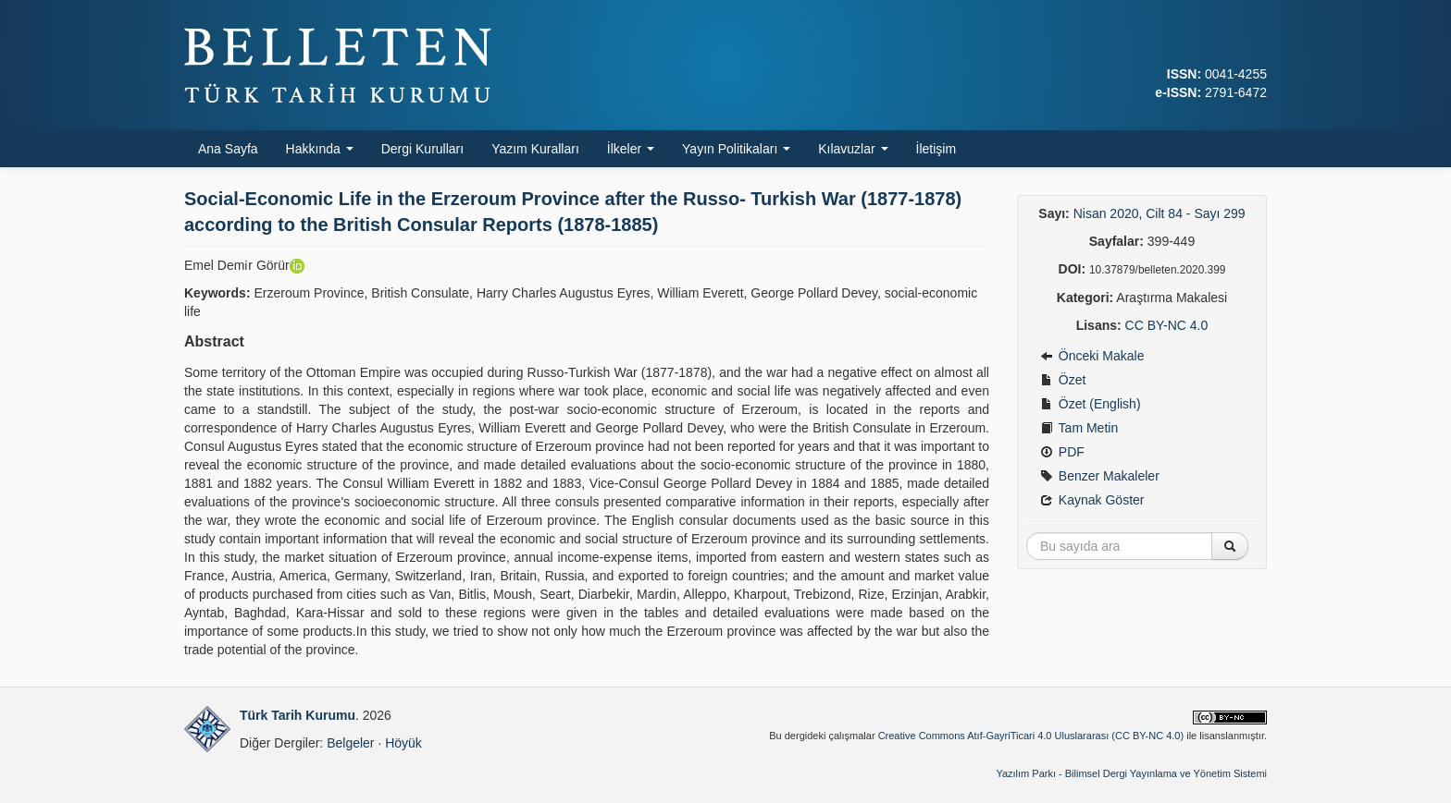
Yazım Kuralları (535, 148)
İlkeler (630, 148)
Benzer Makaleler (1100, 475)
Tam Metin (1079, 427)
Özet (1062, 379)
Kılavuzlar (852, 148)
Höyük (403, 743)
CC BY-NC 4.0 (1167, 325)
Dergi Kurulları (422, 148)
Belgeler (350, 743)
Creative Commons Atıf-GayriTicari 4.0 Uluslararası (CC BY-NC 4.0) (1031, 735)
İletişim (936, 148)
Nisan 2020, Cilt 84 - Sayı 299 (1159, 213)
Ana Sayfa (228, 148)
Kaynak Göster (1092, 500)
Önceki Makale (1092, 355)
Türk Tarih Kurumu (297, 715)
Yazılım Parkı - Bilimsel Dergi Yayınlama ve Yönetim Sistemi (1131, 773)
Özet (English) (1090, 403)
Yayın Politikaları (736, 148)
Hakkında (319, 148)
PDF (1062, 451)
